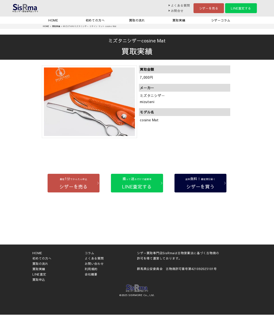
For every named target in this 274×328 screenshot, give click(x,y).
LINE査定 (39, 274)
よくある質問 (180, 5)
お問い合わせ (94, 263)
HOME (53, 20)
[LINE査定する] (137, 183)
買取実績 (178, 20)
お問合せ (177, 11)
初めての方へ (95, 20)
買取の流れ (137, 20)
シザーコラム (220, 20)
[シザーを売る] (74, 183)
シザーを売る (208, 8)
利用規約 (91, 269)
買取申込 (38, 279)
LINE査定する (241, 8)
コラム (89, 253)
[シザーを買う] (200, 183)
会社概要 (91, 274)
